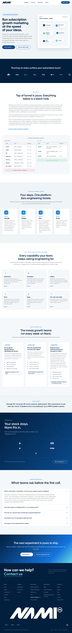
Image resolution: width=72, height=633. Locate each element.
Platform (26, 2)
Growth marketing (36, 597)
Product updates (48, 589)
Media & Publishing (35, 589)
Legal (52, 629)
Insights (19, 592)
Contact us (13, 574)
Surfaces (6, 594)
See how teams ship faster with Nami (19, 129)
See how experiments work (42, 554)
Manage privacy (65, 629)
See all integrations (60, 462)
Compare (46, 592)
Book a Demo (60, 599)
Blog (45, 587)
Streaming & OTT (34, 587)
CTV (31, 594)
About (46, 2)
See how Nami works (23, 47)
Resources (40, 2)
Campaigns (20, 589)
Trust (58, 592)
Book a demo (65, 2)
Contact (59, 597)
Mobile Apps (33, 592)
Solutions (33, 2)
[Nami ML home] (6, 2)
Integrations (7, 599)
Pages (5, 589)
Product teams (34, 599)
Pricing (58, 594)
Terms (59, 629)
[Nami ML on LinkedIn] (67, 625)
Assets (5, 597)
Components (7, 592)
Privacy (55, 629)
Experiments (20, 587)
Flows (5, 587)
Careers (59, 589)
